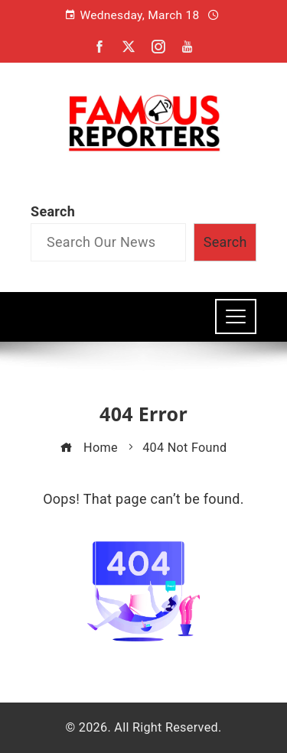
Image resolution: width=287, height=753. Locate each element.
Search (53, 211)
